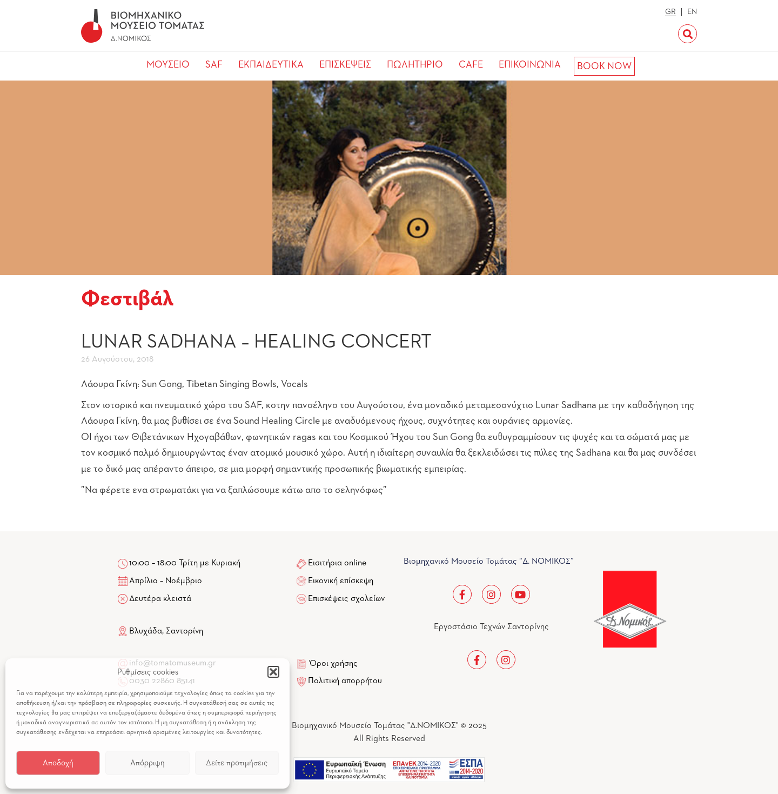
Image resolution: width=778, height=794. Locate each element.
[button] (273, 671)
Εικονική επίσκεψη (340, 581)
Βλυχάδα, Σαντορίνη (160, 631)
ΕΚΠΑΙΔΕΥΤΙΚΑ (271, 65)
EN (692, 12)
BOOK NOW (604, 66)
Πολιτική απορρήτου (345, 681)
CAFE (471, 65)
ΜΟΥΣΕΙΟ (168, 65)
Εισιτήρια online (337, 563)
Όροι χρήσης (334, 663)
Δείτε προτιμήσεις (236, 763)
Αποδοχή (58, 763)
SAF (214, 65)
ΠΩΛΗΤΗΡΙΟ (415, 65)
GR (670, 12)
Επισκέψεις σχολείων (346, 599)
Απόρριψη (147, 763)
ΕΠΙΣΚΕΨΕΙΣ (345, 65)
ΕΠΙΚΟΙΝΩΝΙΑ (530, 65)
